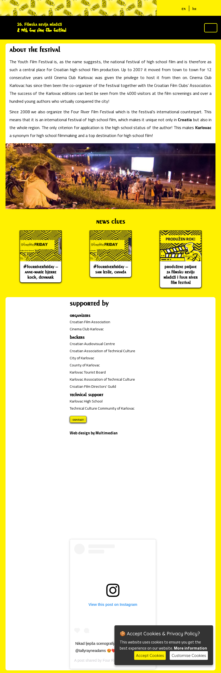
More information (190, 648)
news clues (110, 221)
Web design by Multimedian (94, 432)
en (184, 8)
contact (78, 419)
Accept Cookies (150, 655)
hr (194, 8)
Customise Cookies (189, 655)
